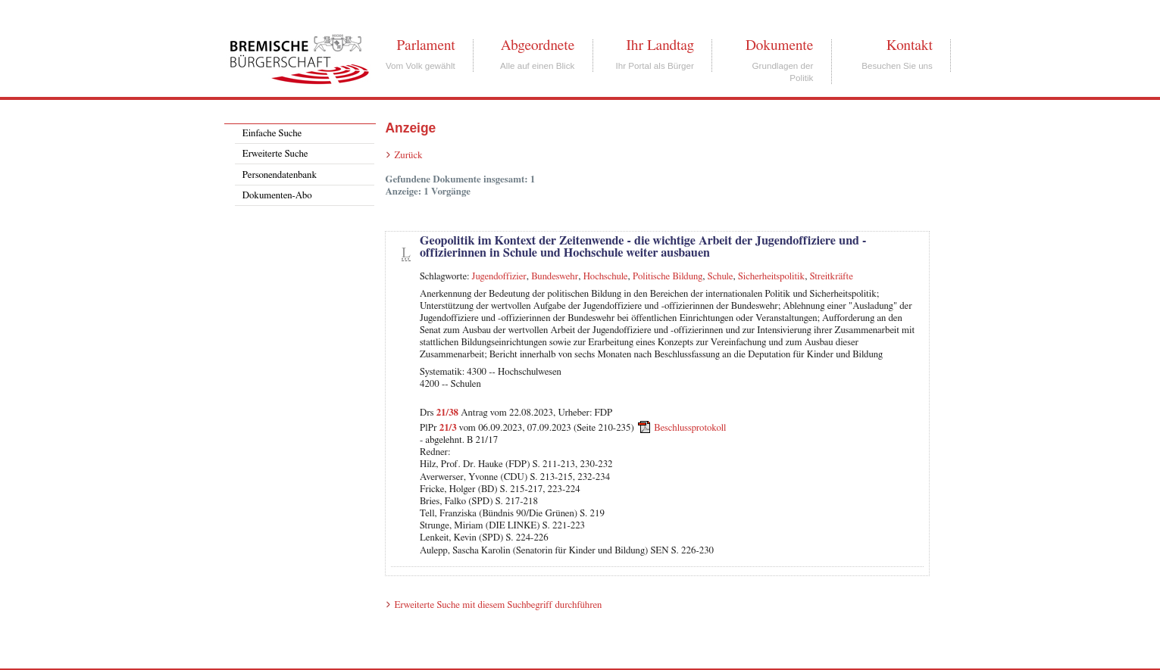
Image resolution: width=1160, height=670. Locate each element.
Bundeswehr (554, 277)
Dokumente (779, 45)
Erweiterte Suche (275, 154)
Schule (720, 277)
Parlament (425, 45)
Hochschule (605, 277)
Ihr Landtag (659, 45)
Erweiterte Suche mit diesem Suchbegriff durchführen (498, 605)
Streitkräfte (831, 277)
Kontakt (909, 45)
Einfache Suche (272, 134)
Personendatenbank (279, 175)
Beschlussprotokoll (690, 428)
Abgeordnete (538, 45)
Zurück (408, 155)
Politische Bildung (667, 277)
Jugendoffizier (499, 277)
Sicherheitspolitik (771, 277)
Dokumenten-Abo (277, 196)
